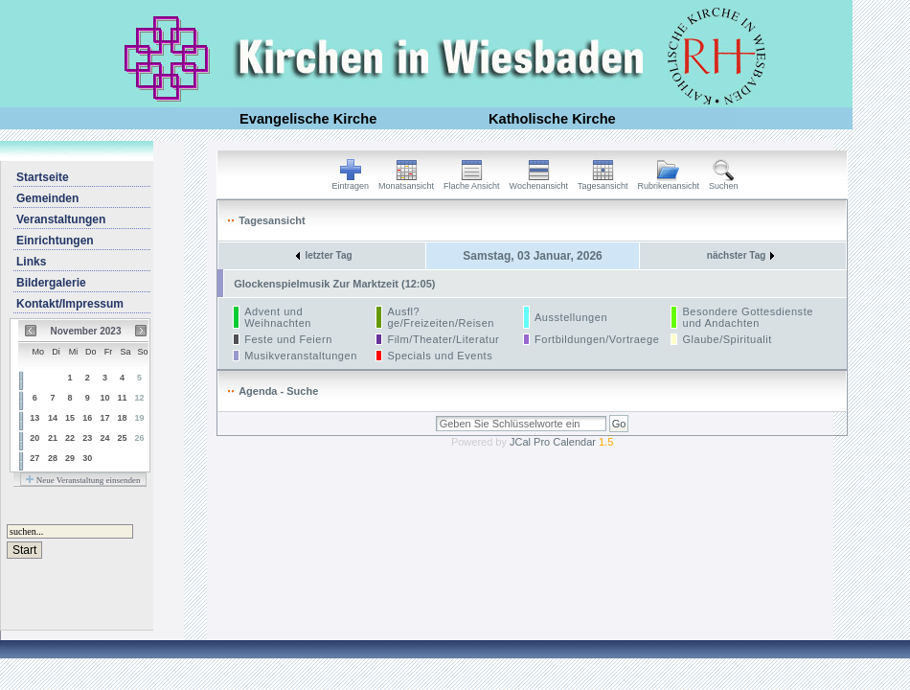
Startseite (42, 177)
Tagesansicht (603, 182)
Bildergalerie (51, 282)
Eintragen (351, 182)
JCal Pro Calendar (561, 442)
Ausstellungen (571, 317)
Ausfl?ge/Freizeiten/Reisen (440, 317)
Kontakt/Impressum (70, 303)
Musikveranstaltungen (300, 355)
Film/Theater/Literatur (443, 339)
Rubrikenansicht (669, 182)
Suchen (724, 182)
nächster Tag (741, 255)
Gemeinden (47, 198)
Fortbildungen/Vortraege (597, 339)
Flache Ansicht (472, 182)
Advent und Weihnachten (277, 317)
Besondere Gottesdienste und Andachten (747, 317)
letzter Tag (324, 255)
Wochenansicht (539, 182)
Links (31, 261)
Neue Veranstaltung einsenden (83, 480)
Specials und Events (439, 355)
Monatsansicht (406, 182)
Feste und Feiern (288, 339)
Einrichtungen (55, 240)
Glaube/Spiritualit (726, 339)
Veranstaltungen (60, 219)
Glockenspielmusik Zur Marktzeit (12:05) (334, 283)
